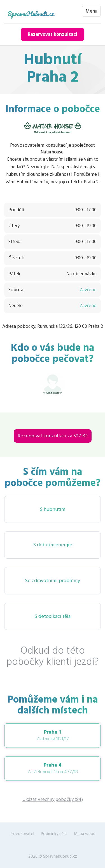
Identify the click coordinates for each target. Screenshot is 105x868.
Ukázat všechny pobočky (52, 799)
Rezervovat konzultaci (52, 34)
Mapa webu (84, 834)
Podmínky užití (54, 834)
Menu (91, 11)
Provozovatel (22, 834)
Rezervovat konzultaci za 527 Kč (53, 435)
